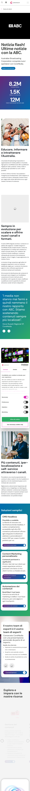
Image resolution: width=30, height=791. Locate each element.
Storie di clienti (6, 9)
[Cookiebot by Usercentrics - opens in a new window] (21, 365)
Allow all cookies (15, 419)
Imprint (23, 391)
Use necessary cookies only (15, 424)
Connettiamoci (16, 672)
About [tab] (24, 369)
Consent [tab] (5, 369)
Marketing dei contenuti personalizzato (14, 576)
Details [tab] (15, 369)
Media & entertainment (8, 68)
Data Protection (6, 391)
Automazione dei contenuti (14, 606)
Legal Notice (16, 391)
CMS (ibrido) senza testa (14, 545)
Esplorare (10, 761)
